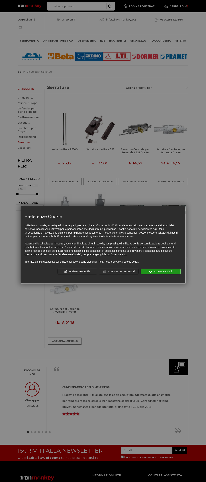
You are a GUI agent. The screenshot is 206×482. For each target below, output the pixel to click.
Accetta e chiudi (160, 271)
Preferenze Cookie (77, 271)
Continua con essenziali (119, 271)
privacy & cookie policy (125, 261)
